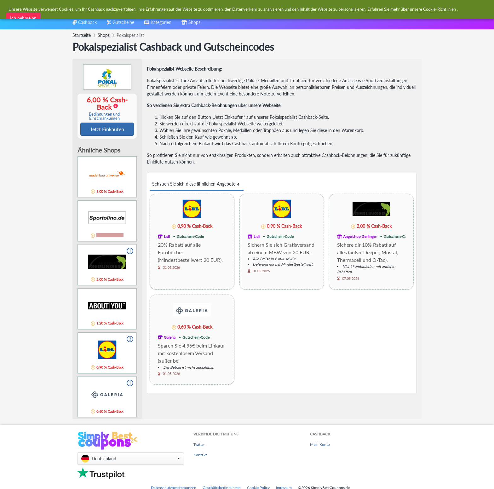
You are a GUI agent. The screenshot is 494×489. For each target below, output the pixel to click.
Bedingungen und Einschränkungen (104, 116)
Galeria (169, 337)
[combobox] (231, 9)
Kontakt (200, 455)
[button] (130, 459)
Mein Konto (320, 445)
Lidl (167, 236)
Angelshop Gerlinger (360, 236)
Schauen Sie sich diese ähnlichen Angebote (196, 184)
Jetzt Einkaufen (107, 129)
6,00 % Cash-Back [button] (104, 108)
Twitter (199, 445)
